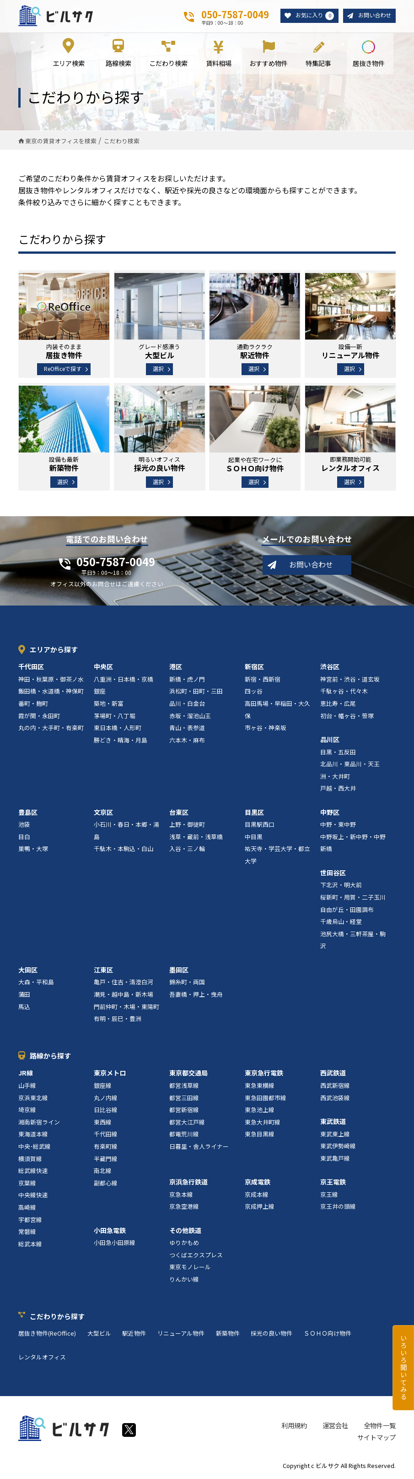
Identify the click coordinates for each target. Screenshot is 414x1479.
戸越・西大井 (338, 789)
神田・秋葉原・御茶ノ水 (51, 679)
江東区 (103, 970)
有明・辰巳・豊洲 (117, 1019)
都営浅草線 (184, 1085)
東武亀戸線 (335, 1158)
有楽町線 (106, 1146)
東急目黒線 (259, 1134)
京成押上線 (259, 1207)
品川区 (329, 739)
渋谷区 (329, 667)
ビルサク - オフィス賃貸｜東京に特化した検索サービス (55, 15)
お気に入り (310, 16)
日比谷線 (106, 1110)
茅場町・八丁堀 (114, 716)
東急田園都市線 (265, 1098)
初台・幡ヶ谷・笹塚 (347, 716)
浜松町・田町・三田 (196, 692)
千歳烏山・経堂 (341, 922)
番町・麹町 (33, 703)
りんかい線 (184, 1279)
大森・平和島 (36, 982)
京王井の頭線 (338, 1207)
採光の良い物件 (271, 1334)
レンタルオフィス (42, 1357)
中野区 (329, 812)
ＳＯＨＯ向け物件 (327, 1334)
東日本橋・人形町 (117, 728)
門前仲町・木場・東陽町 (126, 1007)
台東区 (178, 812)
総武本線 (30, 1244)
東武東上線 (335, 1134)
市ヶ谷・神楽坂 (265, 728)
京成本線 (257, 1194)
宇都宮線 (30, 1220)
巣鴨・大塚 (33, 849)
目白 (24, 837)
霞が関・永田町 (39, 716)
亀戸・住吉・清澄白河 (123, 982)
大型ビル (99, 1334)
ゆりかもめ (184, 1243)
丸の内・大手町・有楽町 (51, 728)
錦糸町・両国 (187, 982)
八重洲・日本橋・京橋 (123, 679)
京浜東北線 (33, 1098)
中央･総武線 (34, 1146)
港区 (175, 667)
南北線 (103, 1171)
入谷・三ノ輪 (187, 849)
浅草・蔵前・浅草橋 (196, 837)
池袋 (24, 825)
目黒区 (254, 812)
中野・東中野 (338, 825)
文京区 (103, 812)
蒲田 (24, 994)
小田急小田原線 (114, 1243)
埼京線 (27, 1110)
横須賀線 (30, 1159)
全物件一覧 (380, 1426)
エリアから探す (54, 650)
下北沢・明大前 (341, 885)
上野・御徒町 (187, 825)
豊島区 (28, 812)
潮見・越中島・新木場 (123, 994)
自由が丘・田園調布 (347, 910)
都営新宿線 (184, 1110)
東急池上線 (259, 1110)
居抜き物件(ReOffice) (47, 1334)
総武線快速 (33, 1171)
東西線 (103, 1122)
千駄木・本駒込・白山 (123, 849)
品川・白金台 (187, 703)
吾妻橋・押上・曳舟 (196, 994)
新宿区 (254, 667)
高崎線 (27, 1207)
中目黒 (254, 837)
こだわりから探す (57, 1316)
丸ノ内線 (106, 1098)
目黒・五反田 (338, 752)
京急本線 (181, 1194)
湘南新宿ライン (39, 1122)
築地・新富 (109, 703)
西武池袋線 (335, 1098)
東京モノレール (190, 1267)
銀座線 (103, 1085)
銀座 (100, 692)
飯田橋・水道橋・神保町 (51, 692)
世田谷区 (333, 873)
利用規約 (294, 1426)
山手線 (27, 1085)
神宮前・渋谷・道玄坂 (350, 679)
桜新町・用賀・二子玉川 (353, 897)
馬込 (24, 1007)
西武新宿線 (335, 1085)
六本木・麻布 (187, 740)
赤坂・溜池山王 (190, 716)
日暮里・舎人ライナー (199, 1146)
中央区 (103, 667)
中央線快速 (33, 1195)
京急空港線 (184, 1207)
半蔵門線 (106, 1159)
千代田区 (31, 667)
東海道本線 (33, 1134)
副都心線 (106, 1183)
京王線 (329, 1194)
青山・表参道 (187, 728)
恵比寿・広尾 (338, 703)
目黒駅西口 (259, 825)
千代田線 (106, 1134)
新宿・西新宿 (262, 679)
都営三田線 (184, 1098)
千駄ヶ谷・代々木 (344, 692)
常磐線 (27, 1232)
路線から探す (50, 1056)
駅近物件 (134, 1334)
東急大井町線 (262, 1122)
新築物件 (228, 1334)
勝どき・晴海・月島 (120, 740)
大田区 (28, 970)
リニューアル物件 (180, 1334)
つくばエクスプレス (196, 1255)
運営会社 (335, 1426)
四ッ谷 (254, 692)
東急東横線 (259, 1085)
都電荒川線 (184, 1134)
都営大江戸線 (187, 1122)
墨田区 (178, 970)
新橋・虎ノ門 (187, 679)
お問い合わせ (373, 15)
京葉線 (27, 1183)
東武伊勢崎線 (338, 1146)
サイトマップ (376, 1437)
